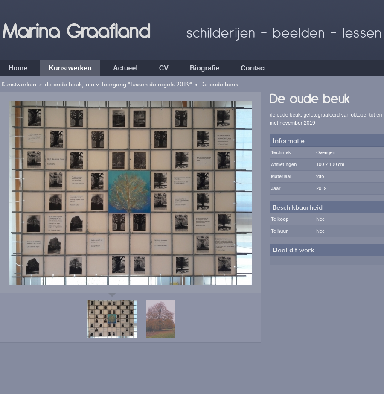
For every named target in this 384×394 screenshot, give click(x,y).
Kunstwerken (70, 68)
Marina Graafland (76, 30)
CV (164, 68)
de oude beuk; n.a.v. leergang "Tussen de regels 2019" (118, 84)
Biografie (204, 68)
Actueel (125, 68)
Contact (253, 68)
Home (18, 68)
